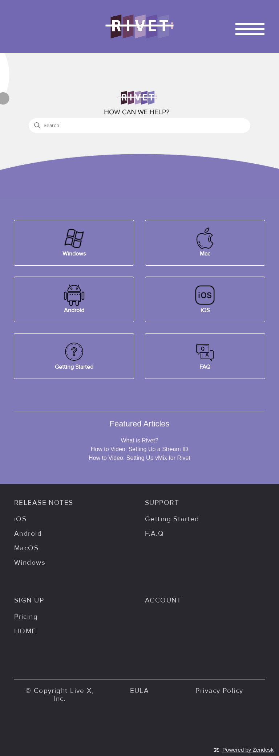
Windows (29, 562)
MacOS (26, 548)
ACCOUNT (163, 600)
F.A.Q (154, 533)
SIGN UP (29, 600)
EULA (139, 690)
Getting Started (172, 519)
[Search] (139, 125)
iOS (20, 519)
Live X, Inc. (73, 694)
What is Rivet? (139, 440)
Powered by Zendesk (248, 750)
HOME (25, 631)
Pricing (26, 616)
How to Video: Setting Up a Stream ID (139, 449)
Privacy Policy (219, 690)
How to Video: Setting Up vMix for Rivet (139, 458)
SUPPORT (162, 502)
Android (28, 533)
